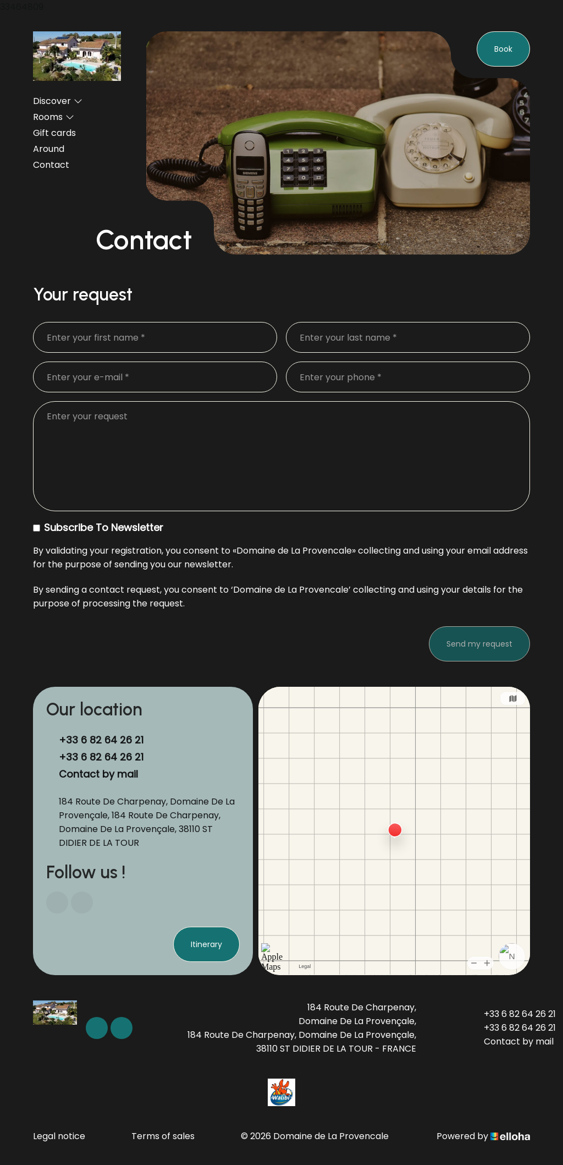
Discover (57, 101)
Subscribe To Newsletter (98, 527)
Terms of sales (163, 1136)
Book (503, 48)
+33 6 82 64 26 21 (513, 1014)
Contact (51, 164)
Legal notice (59, 1136)
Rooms (53, 117)
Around (48, 149)
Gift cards (54, 133)
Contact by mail (98, 774)
